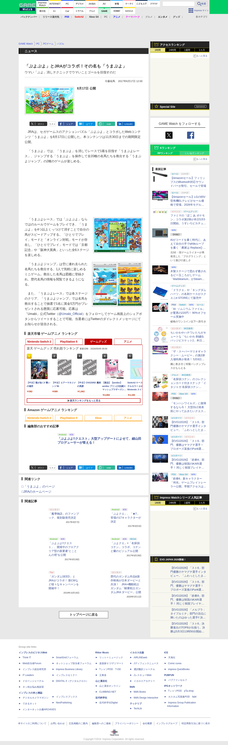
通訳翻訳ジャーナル (144, 669)
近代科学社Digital (108, 702)
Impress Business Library (69, 669)
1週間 (187, 50)
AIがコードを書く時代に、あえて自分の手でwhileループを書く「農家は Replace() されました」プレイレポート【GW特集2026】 (188, 247)
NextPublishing (64, 702)
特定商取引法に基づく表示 (196, 723)
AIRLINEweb (140, 657)
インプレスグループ (166, 723)
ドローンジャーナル (33, 681)
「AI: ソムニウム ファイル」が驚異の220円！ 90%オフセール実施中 (188, 312)
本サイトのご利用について (32, 723)
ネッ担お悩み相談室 (33, 687)
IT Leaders (28, 675)
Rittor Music (102, 652)
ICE (166, 652)
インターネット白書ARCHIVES (39, 709)
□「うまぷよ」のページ (38, 486)
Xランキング (167, 148)
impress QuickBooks (179, 669)
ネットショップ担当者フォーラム (73, 663)
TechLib (138, 708)
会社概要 (147, 723)
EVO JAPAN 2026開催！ (173, 559)
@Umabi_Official (70, 314)
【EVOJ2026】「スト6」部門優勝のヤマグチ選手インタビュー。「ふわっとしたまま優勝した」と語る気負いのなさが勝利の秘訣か (188, 429)
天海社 (171, 657)
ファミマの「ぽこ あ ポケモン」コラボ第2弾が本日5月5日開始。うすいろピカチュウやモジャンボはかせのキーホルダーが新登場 (188, 223)
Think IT (27, 657)
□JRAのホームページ (37, 491)
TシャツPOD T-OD (110, 669)
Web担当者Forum (32, 663)
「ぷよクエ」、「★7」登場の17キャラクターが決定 (126, 517)
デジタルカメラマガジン (36, 697)
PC (106, 17)
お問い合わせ (58, 723)
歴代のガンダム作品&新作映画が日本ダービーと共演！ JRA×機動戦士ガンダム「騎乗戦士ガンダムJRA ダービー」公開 (126, 584)
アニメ (128, 341)
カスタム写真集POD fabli (182, 696)
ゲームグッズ (98, 341)
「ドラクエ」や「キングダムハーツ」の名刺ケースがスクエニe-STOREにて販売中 (188, 293)
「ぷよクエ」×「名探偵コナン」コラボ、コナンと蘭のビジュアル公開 (126, 547)
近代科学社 (101, 697)
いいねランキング (194, 153)
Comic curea (174, 663)
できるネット (30, 703)
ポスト (41, 124)
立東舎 (102, 675)
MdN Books (140, 691)
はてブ (89, 124)
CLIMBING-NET (107, 691)
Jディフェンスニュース (146, 663)
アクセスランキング (172, 44)
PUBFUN (169, 675)
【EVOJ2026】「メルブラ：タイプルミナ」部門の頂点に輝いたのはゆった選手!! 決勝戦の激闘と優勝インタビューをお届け (188, 617)
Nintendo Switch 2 (39, 341)
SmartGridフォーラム (67, 657)
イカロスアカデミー (144, 681)
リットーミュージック (111, 657)
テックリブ (136, 703)
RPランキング (165, 153)
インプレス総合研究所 (34, 669)
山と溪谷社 (101, 681)
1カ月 (202, 50)
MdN (132, 687)
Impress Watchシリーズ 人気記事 (181, 497)
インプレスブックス (66, 696)
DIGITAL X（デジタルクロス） (72, 681)
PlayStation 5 (69, 341)
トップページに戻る (83, 614)
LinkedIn (128, 124)
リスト (52, 124)
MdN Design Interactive (146, 697)
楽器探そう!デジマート (111, 663)
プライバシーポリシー (126, 723)
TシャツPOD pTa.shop (181, 690)
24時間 (172, 50)
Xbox (98, 417)
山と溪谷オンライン (110, 686)
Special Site (167, 106)
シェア (69, 124)
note (109, 124)
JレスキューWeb (142, 675)
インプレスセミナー (66, 675)
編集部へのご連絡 (101, 723)
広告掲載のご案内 (78, 723)
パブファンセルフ (177, 680)
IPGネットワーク (173, 686)
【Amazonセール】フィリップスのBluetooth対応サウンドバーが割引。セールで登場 (188, 181)
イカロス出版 (137, 652)
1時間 (158, 50)
